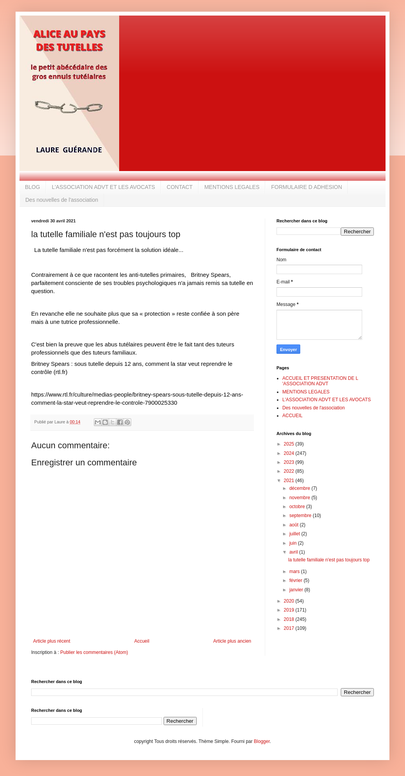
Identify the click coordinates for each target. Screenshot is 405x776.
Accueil (142, 641)
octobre (297, 506)
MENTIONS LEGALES (232, 187)
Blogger (262, 741)
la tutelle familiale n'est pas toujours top (329, 560)
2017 (290, 628)
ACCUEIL (292, 415)
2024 (290, 453)
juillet (295, 534)
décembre (300, 488)
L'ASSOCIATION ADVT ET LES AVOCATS (103, 187)
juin (293, 543)
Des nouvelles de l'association (61, 200)
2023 (290, 462)
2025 (290, 444)
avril (294, 552)
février (296, 580)
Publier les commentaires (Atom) (94, 652)
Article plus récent (51, 641)
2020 (290, 601)
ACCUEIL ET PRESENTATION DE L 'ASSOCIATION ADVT (320, 381)
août (294, 525)
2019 (290, 610)
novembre (300, 497)
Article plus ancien (232, 641)
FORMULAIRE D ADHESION (306, 187)
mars (295, 571)
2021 (290, 480)
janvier (297, 589)
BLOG (32, 187)
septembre (301, 515)
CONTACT (180, 187)
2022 (290, 471)
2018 (290, 619)
